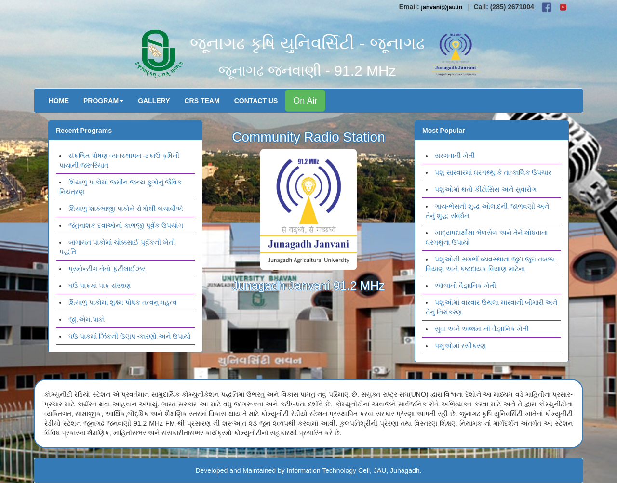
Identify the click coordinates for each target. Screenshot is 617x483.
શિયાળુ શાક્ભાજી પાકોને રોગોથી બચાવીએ (125, 208)
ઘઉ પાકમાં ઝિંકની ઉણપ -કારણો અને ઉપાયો (129, 336)
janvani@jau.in (442, 7)
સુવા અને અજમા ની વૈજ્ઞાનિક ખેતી (482, 329)
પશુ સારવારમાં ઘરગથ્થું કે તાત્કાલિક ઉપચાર (493, 172)
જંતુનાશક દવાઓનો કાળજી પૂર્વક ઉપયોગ (125, 225)
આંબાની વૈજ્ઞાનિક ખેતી (465, 285)
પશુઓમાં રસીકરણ (460, 346)
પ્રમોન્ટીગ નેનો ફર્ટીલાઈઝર (106, 269)
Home (59, 100)
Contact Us (256, 100)
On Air (305, 100)
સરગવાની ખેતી (455, 155)
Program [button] (103, 100)
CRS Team (202, 100)
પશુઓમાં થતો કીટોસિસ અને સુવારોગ (486, 189)
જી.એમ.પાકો (86, 319)
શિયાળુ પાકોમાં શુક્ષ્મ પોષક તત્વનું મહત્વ (122, 302)
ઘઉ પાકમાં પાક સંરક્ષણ (99, 285)
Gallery (154, 100)
